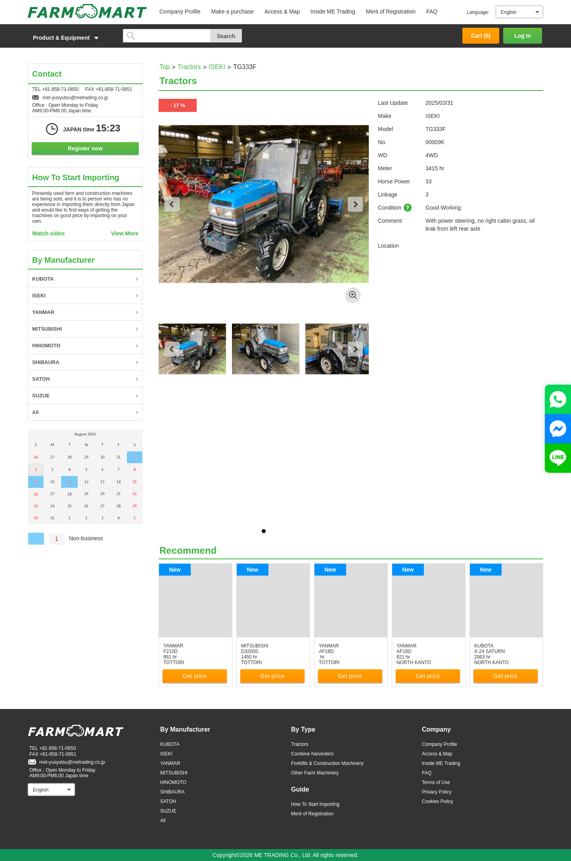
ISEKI (217, 67)
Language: (478, 12)
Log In (522, 36)
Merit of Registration (391, 11)
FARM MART (87, 11)
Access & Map (282, 11)
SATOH (41, 379)
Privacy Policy (437, 792)
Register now (85, 148)
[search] (166, 35)
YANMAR (43, 312)
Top (164, 67)
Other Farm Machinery (315, 773)
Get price (194, 676)
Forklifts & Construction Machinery (327, 763)
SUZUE (41, 396)
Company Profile (180, 11)
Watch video (48, 233)
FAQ (431, 11)
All (35, 412)
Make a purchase (232, 11)
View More (124, 233)
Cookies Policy (437, 801)
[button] (71, 38)
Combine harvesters (312, 754)
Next (355, 204)
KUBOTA (43, 279)
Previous (172, 204)
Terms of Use (436, 782)
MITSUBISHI (47, 329)
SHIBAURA (45, 362)
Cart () (481, 36)
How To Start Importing (315, 804)
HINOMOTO (46, 346)
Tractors (189, 67)
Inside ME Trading (332, 11)
